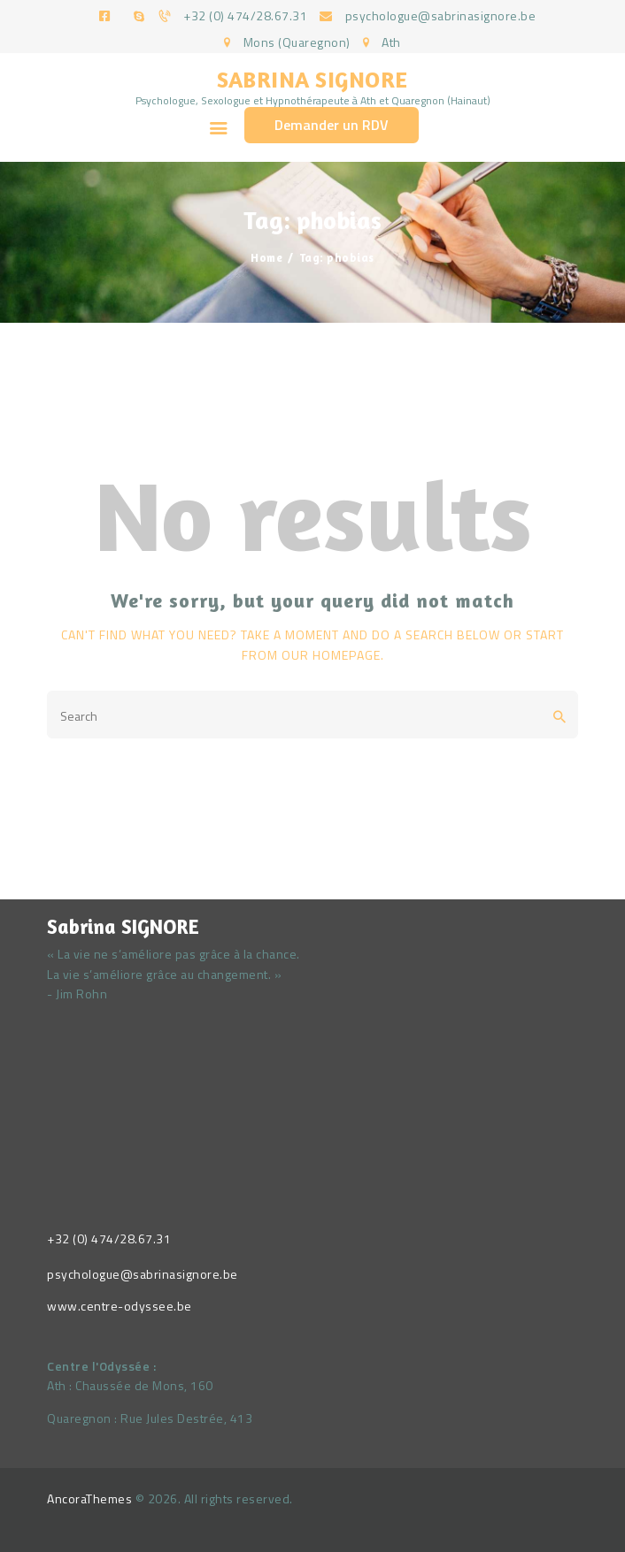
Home (266, 257)
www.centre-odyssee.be (119, 1305)
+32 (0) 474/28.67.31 (109, 1238)
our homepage (331, 655)
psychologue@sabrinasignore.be (142, 1274)
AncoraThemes (89, 1498)
